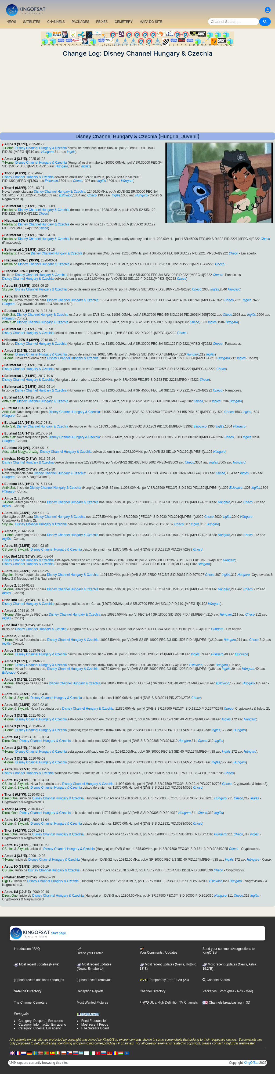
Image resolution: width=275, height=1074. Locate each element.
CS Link (7, 549)
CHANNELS (56, 22)
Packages (209, 991)
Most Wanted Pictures (92, 1002)
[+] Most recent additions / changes (39, 980)
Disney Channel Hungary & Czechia (41, 148)
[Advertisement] (137, 94)
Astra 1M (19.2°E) (17, 737)
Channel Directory (152, 991)
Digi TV (7, 881)
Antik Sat (8, 315)
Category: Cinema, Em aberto (40, 1028)
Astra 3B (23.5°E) (17, 286)
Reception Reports (90, 991)
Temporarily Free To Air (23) (164, 980)
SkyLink (7, 289)
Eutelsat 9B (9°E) (17, 448)
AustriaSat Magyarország (20, 452)
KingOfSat (251, 1063)
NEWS (11, 22)
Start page (38, 933)
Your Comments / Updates (158, 950)
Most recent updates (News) (36, 964)
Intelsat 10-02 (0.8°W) (20, 459)
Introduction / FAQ (27, 949)
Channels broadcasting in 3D (226, 1002)
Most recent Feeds (94, 1024)
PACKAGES (80, 22)
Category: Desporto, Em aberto (41, 1021)
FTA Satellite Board (95, 1028)
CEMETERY (123, 22)
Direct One (9, 741)
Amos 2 (10, 498)
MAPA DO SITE (150, 22)
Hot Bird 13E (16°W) (19, 556)
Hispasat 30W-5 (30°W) (21, 220)
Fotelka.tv (9, 210)
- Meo (247, 991)
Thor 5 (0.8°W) (15, 794)
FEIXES (102, 22)
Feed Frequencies (94, 1021)
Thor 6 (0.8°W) (15, 173)
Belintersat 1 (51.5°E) (20, 206)
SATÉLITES (31, 22)
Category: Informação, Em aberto (42, 1024)
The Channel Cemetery (30, 1002)
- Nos (238, 991)
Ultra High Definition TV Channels (169, 1002)
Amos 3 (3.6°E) (15, 144)
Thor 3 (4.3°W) (15, 809)
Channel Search (216, 980)
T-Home (8, 148)
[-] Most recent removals (94, 980)
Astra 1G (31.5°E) (17, 780)
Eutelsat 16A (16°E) (19, 311)
